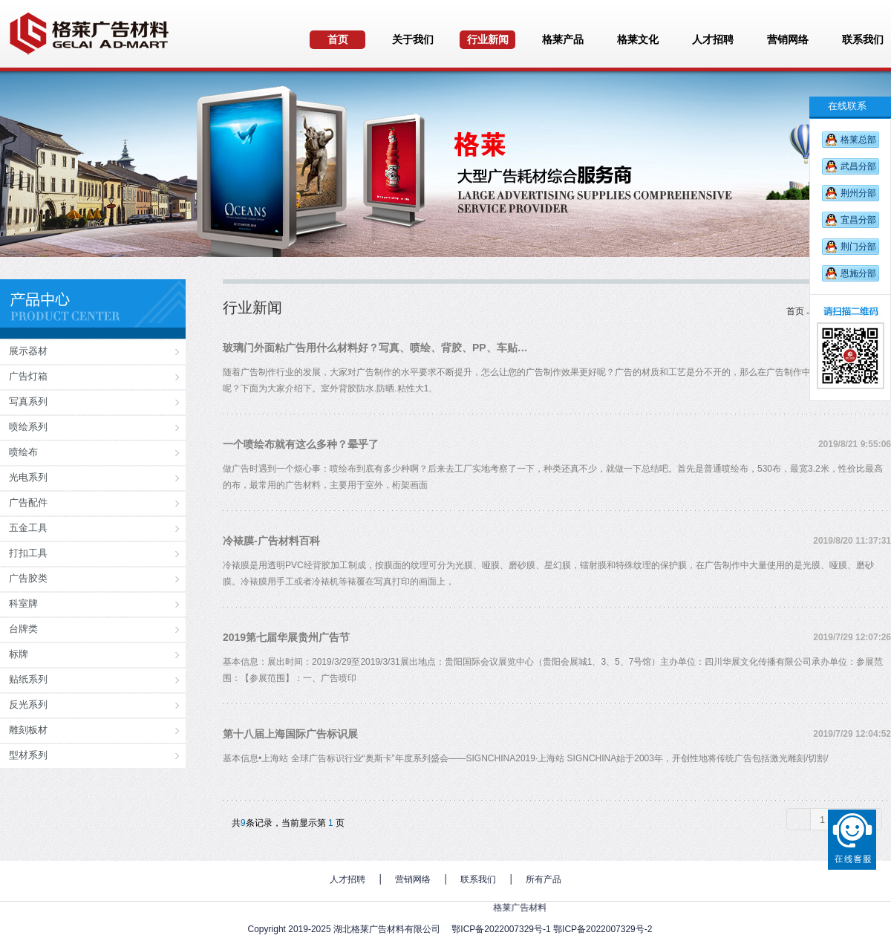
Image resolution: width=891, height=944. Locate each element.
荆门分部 (858, 246)
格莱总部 (858, 139)
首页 (795, 311)
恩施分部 (858, 273)
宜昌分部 (858, 220)
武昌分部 (858, 166)
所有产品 (543, 879)
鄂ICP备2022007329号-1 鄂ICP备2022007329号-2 (551, 929)
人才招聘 (347, 879)
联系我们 (478, 879)
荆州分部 (858, 193)
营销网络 (413, 879)
